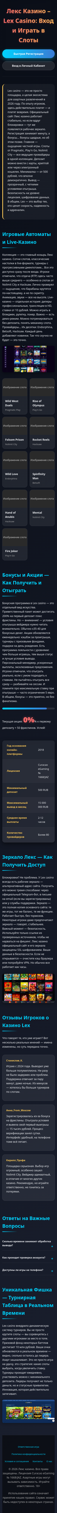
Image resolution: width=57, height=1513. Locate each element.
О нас (49, 1461)
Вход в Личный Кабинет (28, 65)
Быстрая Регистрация (28, 54)
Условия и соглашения (17, 1461)
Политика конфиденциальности (28, 1454)
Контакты (38, 1461)
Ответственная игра (28, 1446)
